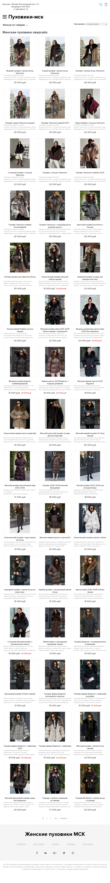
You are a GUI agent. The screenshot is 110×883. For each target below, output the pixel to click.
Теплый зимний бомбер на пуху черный (20, 333)
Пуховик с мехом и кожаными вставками (54, 809)
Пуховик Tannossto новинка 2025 (90, 174)
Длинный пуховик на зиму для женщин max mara (90, 281)
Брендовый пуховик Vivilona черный (20, 702)
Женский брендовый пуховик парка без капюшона (20, 809)
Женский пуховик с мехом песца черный (90, 756)
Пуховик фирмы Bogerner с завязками (55, 755)
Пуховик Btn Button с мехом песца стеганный (90, 809)
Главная (21, 855)
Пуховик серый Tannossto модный (19, 123)
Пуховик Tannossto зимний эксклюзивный (20, 228)
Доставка (39, 855)
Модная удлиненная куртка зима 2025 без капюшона (90, 333)
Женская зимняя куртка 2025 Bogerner (90, 386)
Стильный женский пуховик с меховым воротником (20, 650)
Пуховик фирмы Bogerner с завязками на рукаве (90, 703)
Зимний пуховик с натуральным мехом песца (55, 598)
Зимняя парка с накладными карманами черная (55, 650)
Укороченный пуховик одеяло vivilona (90, 544)
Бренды (71, 855)
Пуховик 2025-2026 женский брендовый (55, 492)
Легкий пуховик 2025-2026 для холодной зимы (90, 492)
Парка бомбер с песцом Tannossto (90, 123)
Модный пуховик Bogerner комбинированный (20, 386)
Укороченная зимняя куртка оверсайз (20, 438)
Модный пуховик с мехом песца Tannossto (19, 72)
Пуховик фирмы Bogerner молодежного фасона (55, 703)
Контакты (88, 855)
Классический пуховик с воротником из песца (20, 545)
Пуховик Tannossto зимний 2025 (55, 123)
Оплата (56, 855)
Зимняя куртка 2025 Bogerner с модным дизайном (55, 386)
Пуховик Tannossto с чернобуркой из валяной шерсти (55, 228)
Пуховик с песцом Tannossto (55, 174)
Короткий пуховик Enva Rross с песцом (90, 228)
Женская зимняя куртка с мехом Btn (54, 544)
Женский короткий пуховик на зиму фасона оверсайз (55, 439)
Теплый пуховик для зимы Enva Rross (20, 280)
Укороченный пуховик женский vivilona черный (55, 281)
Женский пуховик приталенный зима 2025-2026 (19, 492)
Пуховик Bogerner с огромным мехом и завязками (90, 650)
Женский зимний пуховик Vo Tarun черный (90, 439)
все (55, 829)
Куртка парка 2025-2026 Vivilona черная (90, 598)
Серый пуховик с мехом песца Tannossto (55, 72)
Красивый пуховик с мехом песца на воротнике (20, 598)
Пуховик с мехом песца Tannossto (90, 71)
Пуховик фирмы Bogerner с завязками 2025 (20, 756)
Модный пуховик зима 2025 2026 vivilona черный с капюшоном (55, 333)
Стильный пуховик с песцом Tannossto (20, 175)
